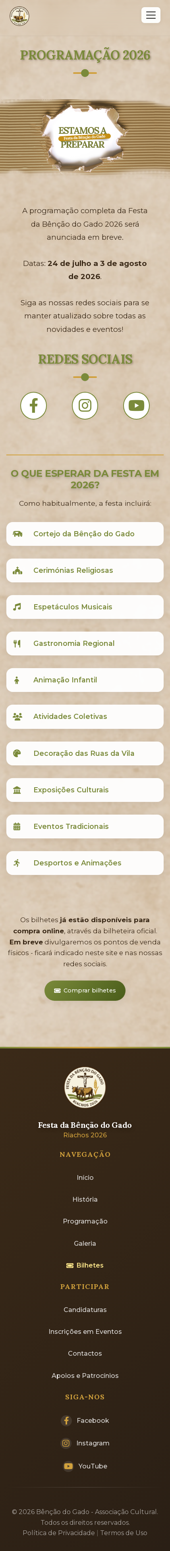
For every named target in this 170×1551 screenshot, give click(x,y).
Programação (85, 1221)
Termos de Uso (123, 1533)
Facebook (85, 1420)
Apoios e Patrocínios (85, 1376)
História (85, 1199)
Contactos (85, 1353)
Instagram (84, 1443)
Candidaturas (85, 1310)
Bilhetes (85, 1265)
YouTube (85, 1466)
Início (85, 1177)
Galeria (85, 1243)
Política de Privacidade (59, 1533)
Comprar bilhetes (85, 990)
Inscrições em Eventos (85, 1331)
